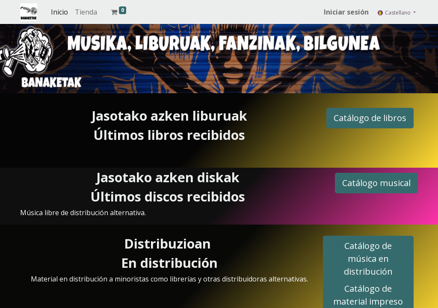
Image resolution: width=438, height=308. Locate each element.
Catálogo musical (376, 183)
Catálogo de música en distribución (368, 258)
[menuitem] (59, 12)
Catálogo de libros (370, 118)
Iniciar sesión (346, 12)
